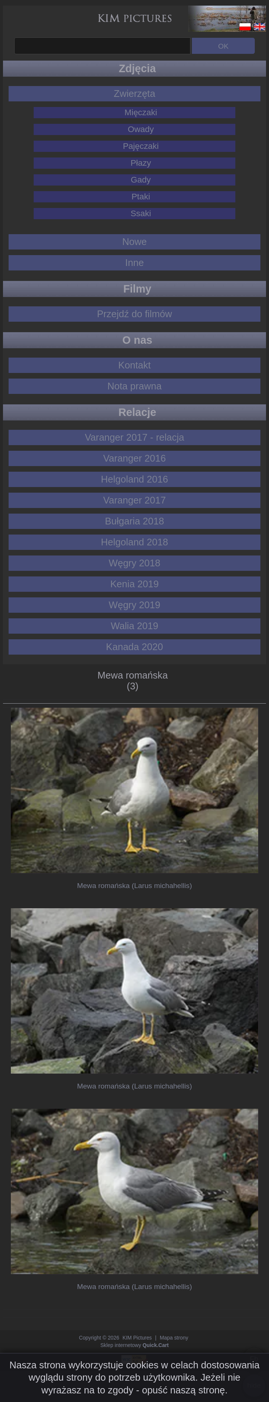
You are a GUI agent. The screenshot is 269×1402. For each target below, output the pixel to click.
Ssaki (141, 213)
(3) (132, 686)
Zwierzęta (134, 93)
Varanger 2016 (134, 458)
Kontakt (134, 365)
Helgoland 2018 (134, 542)
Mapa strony (174, 1338)
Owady (141, 129)
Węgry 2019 (135, 605)
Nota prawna (134, 386)
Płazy (141, 163)
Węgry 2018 (135, 563)
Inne (134, 262)
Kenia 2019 (134, 584)
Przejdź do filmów (134, 314)
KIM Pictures (137, 1338)
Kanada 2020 (134, 647)
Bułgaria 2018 (134, 521)
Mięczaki (141, 112)
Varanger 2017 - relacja (134, 437)
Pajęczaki (141, 146)
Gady (141, 179)
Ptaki (140, 196)
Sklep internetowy (134, 1345)
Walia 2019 (134, 626)
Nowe (134, 241)
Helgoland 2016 (134, 479)
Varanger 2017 (134, 500)
